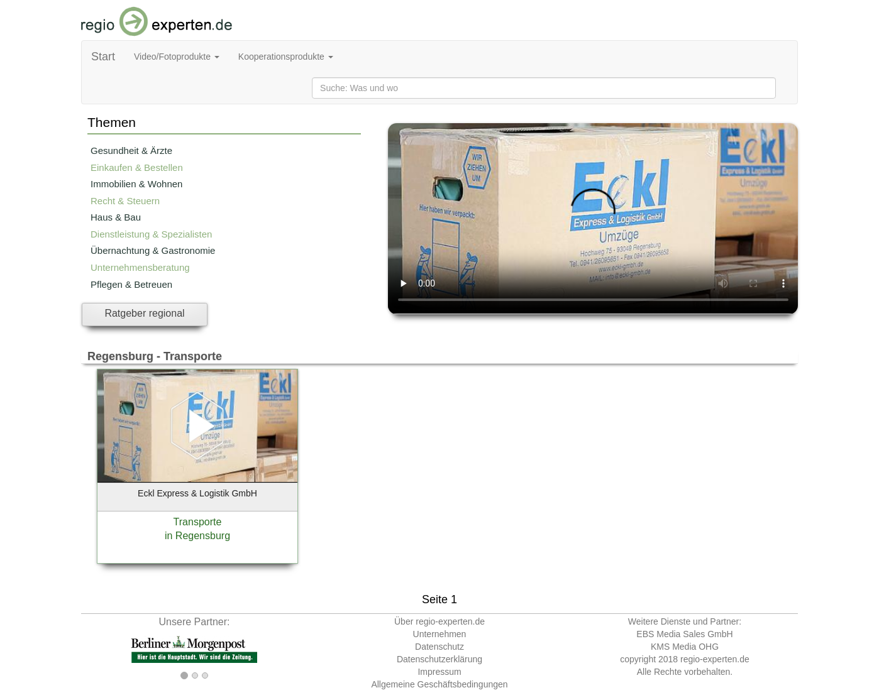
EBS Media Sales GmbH (684, 634)
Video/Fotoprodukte (176, 57)
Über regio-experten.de (439, 621)
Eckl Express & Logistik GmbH (197, 493)
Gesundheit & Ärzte (131, 150)
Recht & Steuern (125, 200)
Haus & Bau (116, 217)
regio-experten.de (714, 659)
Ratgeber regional (144, 313)
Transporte (198, 522)
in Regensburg (197, 535)
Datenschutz (439, 647)
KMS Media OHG (685, 647)
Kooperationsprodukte (285, 57)
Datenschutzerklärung (439, 659)
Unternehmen (440, 634)
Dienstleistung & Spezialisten (151, 234)
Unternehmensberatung (140, 267)
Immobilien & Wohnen (136, 183)
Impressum (439, 672)
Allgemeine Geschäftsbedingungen (439, 684)
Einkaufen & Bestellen (137, 167)
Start (103, 56)
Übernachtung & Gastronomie (153, 250)
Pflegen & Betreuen (131, 284)
